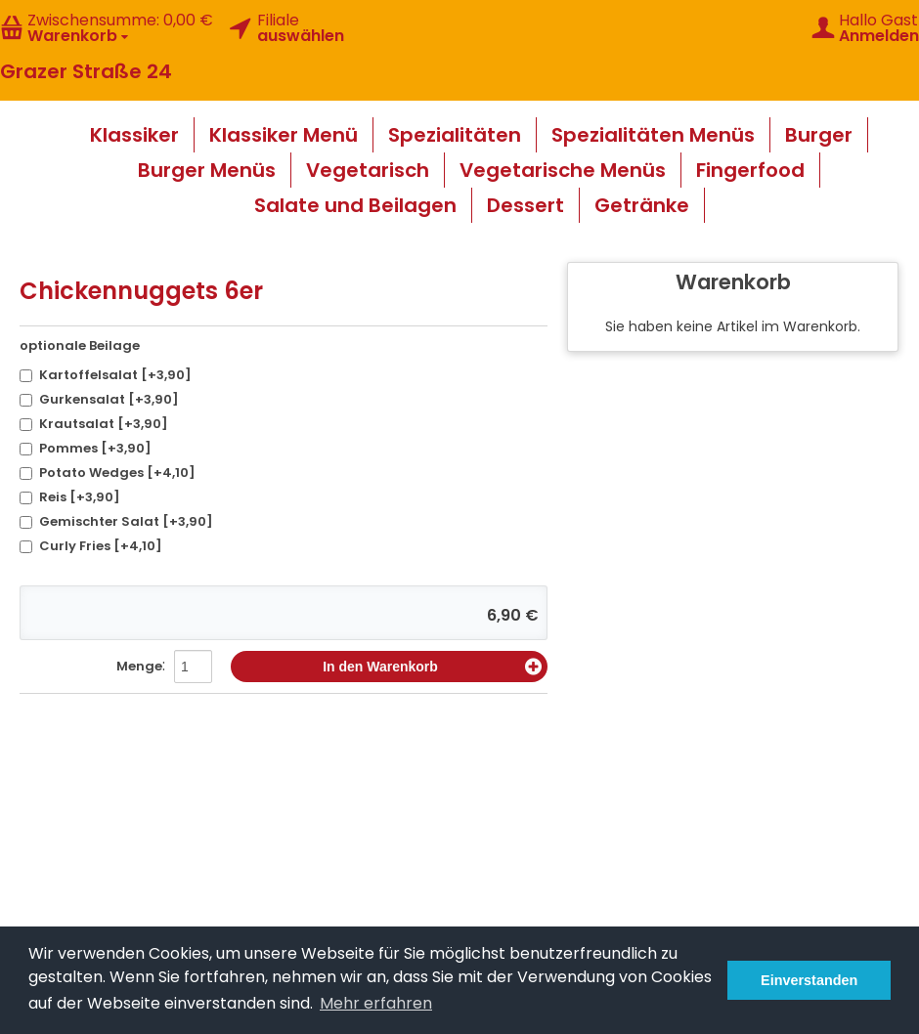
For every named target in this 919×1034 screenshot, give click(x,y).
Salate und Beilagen (355, 205)
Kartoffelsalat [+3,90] (106, 375)
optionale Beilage (80, 345)
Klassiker (134, 135)
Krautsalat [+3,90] (94, 423)
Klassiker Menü (283, 135)
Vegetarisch (367, 170)
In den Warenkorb (432, 666)
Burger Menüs (207, 170)
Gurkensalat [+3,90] (99, 399)
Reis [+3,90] (70, 497)
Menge (139, 666)
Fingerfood (750, 170)
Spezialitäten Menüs (653, 135)
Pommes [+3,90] (86, 448)
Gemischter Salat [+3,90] (116, 521)
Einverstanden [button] (809, 980)
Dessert (525, 205)
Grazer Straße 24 (86, 71)
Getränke (641, 205)
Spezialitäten (454, 135)
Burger (819, 135)
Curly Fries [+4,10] (91, 546)
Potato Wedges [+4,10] (108, 472)
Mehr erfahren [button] (376, 1003)
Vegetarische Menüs (563, 170)
